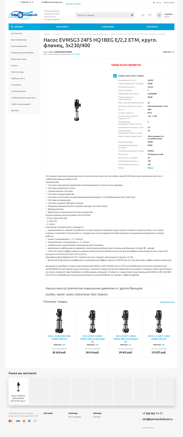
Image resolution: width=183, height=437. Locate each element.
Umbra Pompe (82, 294)
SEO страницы (74, 417)
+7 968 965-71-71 (26, 2)
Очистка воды (17, 72)
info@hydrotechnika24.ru (52, 2)
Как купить (62, 27)
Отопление (16, 85)
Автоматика (16, 33)
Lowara (70, 294)
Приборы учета (18, 78)
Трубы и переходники (20, 104)
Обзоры (97, 417)
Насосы (14, 65)
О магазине (108, 27)
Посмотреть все (167, 302)
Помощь (73, 413)
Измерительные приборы (22, 53)
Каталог (18, 27)
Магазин (48, 413)
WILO (93, 294)
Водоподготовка (18, 59)
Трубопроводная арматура (23, 98)
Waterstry (103, 294)
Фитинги (15, 111)
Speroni (61, 294)
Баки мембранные (19, 40)
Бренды (97, 413)
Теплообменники (18, 91)
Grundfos (50, 294)
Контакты (152, 27)
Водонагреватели (19, 46)
